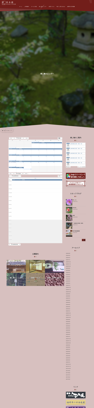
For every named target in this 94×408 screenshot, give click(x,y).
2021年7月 (68, 374)
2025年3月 (68, 281)
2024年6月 (68, 300)
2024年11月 (68, 289)
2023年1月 (68, 336)
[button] (68, 166)
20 (23, 162)
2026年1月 (68, 259)
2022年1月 (68, 362)
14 (30, 156)
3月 (23, 138)
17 (53, 156)
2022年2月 (68, 360)
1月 (14, 138)
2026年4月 (68, 253)
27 (23, 168)
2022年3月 (68, 357)
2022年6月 (68, 351)
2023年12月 (68, 313)
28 (30, 169)
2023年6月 (68, 325)
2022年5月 (68, 353)
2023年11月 (68, 315)
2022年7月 (68, 349)
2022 (11, 138)
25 (61, 162)
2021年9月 (68, 370)
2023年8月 (68, 321)
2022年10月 (68, 343)
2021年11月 (68, 366)
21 (30, 162)
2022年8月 (68, 347)
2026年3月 (68, 255)
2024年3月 (68, 306)
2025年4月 (68, 279)
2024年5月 (68, 302)
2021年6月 (68, 377)
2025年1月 (68, 285)
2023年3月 (68, 332)
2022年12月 (68, 338)
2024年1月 (68, 311)
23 (46, 162)
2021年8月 (68, 372)
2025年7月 (68, 272)
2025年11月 (68, 264)
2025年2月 (68, 283)
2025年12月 (68, 261)
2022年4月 (68, 355)
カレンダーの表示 (81, 166)
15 (38, 156)
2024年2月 (68, 308)
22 (38, 162)
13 (23, 156)
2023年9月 (68, 319)
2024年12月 (68, 287)
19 (15, 160)
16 (46, 156)
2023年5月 (68, 328)
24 (53, 162)
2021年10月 (68, 368)
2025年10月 (68, 266)
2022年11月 (68, 340)
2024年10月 (68, 291)
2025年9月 (68, 268)
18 (61, 156)
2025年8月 (68, 270)
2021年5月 (68, 379)
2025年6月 (68, 274)
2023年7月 (68, 323)
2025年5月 (68, 276)
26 (15, 166)
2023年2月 (68, 334)
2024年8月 (68, 296)
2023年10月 (68, 317)
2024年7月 (68, 298)
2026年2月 (68, 257)
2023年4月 (68, 330)
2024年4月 (68, 304)
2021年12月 (68, 364)
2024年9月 (68, 293)
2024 (27, 138)
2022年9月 (68, 345)
